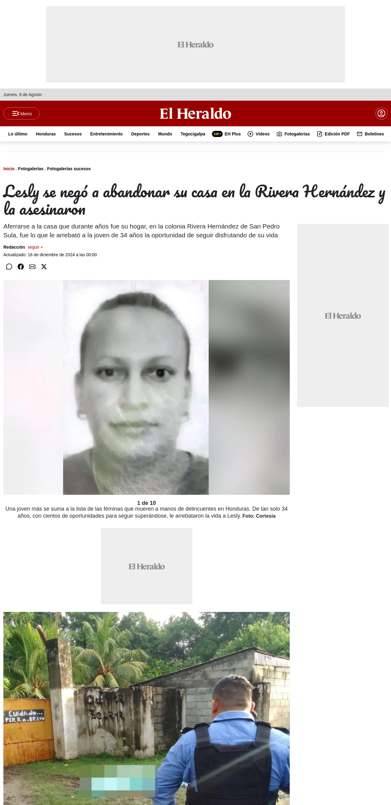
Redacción (23, 247)
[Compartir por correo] (32, 266)
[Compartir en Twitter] (44, 266)
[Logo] (195, 113)
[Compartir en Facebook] (20, 266)
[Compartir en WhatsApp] (9, 266)
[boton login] (381, 113)
